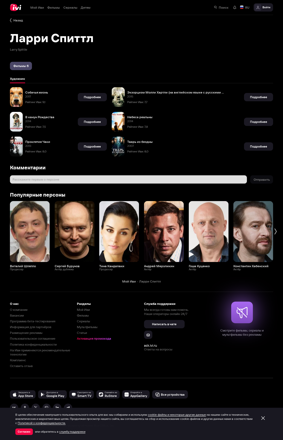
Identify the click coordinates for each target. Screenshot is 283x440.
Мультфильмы (87, 327)
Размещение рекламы (26, 332)
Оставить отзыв (21, 366)
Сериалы (83, 321)
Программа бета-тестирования (32, 321)
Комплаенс (18, 360)
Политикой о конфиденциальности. (42, 423)
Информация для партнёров (30, 327)
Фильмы (83, 315)
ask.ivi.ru (150, 345)
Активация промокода (94, 338)
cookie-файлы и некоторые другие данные (177, 414)
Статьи (82, 332)
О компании (18, 309)
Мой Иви (83, 309)
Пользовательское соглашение (32, 338)
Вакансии (17, 315)
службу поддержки (72, 431)
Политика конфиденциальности (33, 344)
